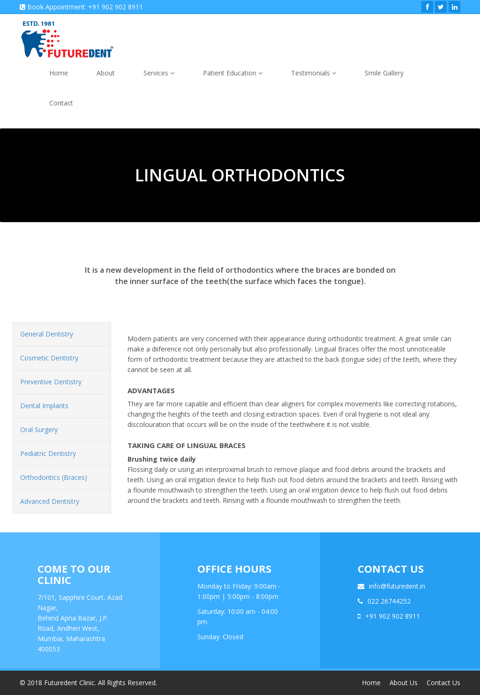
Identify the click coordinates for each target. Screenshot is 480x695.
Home (58, 72)
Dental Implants (44, 405)
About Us (404, 682)
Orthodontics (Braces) (53, 477)
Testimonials (313, 72)
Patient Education (232, 72)
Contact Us (443, 682)
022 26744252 (389, 601)
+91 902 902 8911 (392, 616)
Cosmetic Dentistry (49, 357)
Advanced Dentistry (49, 501)
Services (158, 72)
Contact (61, 102)
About (106, 72)
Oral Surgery (39, 429)
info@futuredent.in (397, 586)
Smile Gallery (384, 72)
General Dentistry (46, 333)
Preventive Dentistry (51, 381)
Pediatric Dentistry (48, 453)
